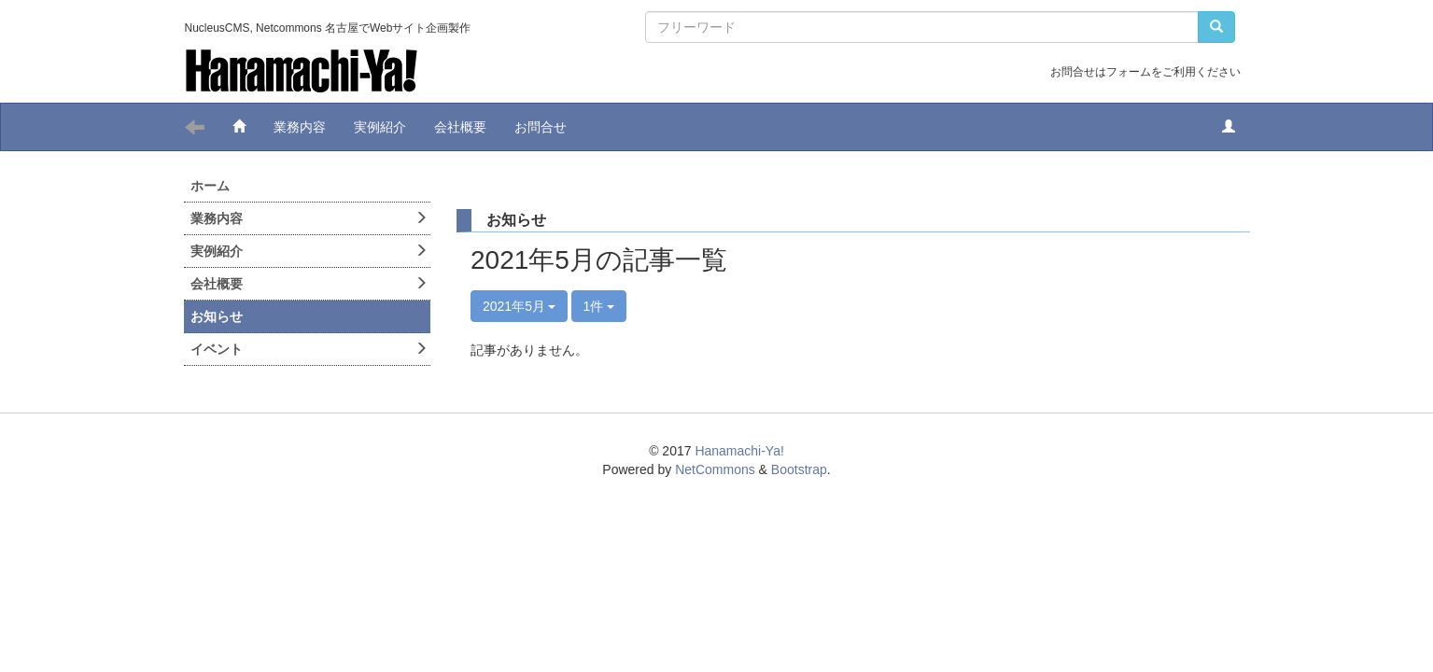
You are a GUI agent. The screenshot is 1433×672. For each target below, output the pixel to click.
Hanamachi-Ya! (739, 450)
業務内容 (300, 126)
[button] (1228, 127)
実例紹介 (380, 126)
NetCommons (715, 469)
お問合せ (540, 126)
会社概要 (460, 126)
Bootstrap (799, 469)
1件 (599, 306)
